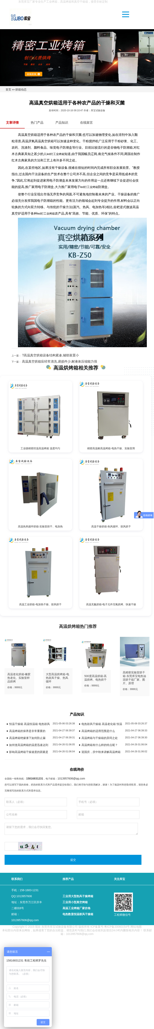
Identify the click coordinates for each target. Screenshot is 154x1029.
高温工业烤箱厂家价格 (76, 908)
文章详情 (12, 122)
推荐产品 (68, 879)
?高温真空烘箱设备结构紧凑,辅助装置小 (50, 355)
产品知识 (61, 122)
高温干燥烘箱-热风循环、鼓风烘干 (111, 526)
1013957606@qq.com (71, 778)
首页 (8, 89)
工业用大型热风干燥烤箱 (78, 896)
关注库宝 (119, 879)
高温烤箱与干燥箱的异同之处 (99, 738)
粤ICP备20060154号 (117, 926)
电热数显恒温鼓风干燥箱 (78, 914)
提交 (73, 859)
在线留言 (86, 122)
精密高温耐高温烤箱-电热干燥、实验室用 (111, 448)
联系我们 (17, 879)
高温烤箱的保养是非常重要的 (27, 731)
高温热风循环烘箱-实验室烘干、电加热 (40, 526)
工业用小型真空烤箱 (75, 902)
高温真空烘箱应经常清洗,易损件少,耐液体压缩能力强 (59, 361)
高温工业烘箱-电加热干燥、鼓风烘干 (40, 604)
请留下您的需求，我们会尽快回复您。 (71, 829)
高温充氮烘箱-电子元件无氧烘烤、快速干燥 (111, 604)
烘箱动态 (20, 89)
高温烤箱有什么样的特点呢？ (99, 745)
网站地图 (136, 926)
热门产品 (37, 122)
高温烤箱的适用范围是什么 (98, 731)
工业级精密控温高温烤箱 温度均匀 (40, 448)
